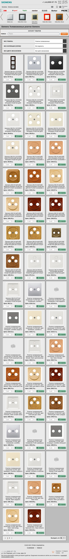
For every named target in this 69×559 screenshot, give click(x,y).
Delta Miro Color (22, 22)
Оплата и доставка (13, 6)
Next (67, 17)
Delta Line (10, 22)
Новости (39, 547)
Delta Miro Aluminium (35, 22)
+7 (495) (49, 2)
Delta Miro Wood (59, 22)
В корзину (18, 79)
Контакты (4, 6)
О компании (30, 547)
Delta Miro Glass (47, 22)
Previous (1, 17)
